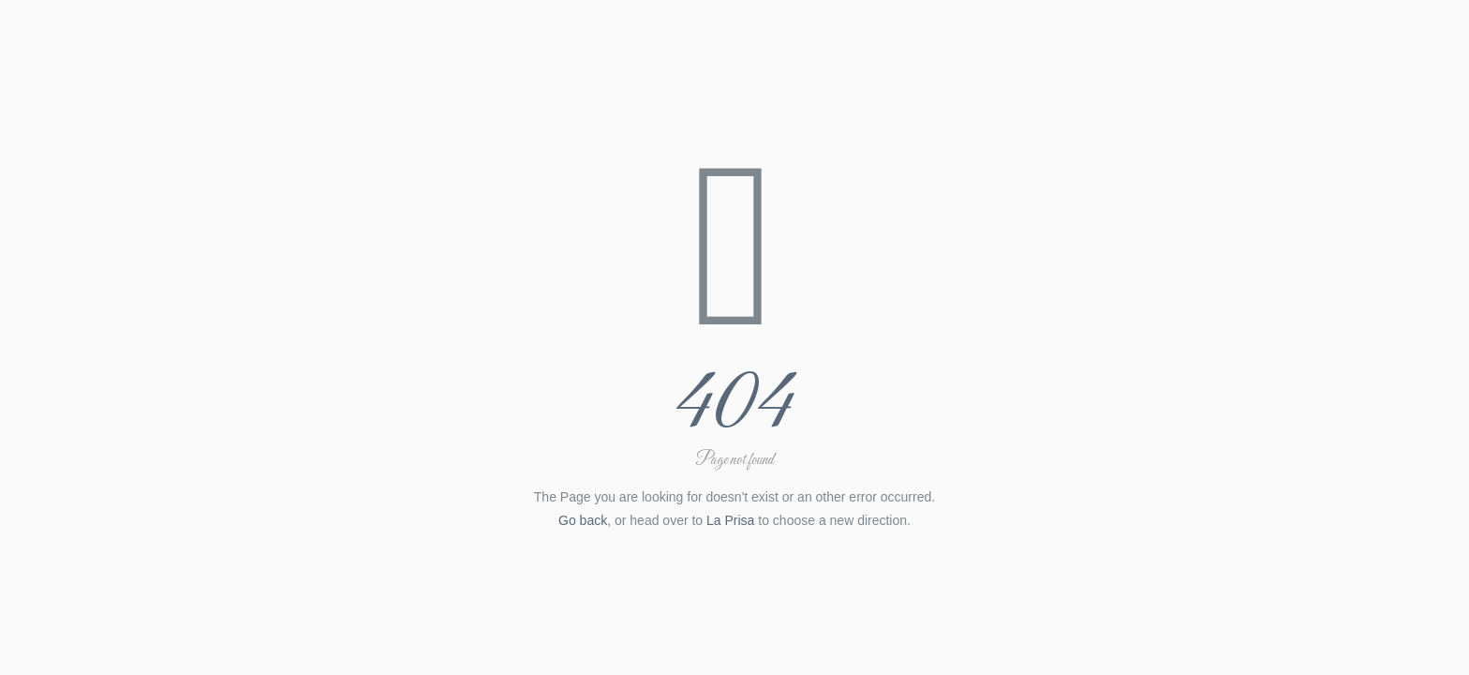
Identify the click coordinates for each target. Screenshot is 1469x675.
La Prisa (730, 520)
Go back (582, 520)
